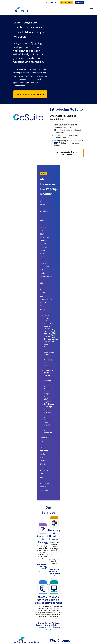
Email (49, 548)
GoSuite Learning (57, 586)
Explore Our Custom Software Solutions (30, 369)
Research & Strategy (30, 301)
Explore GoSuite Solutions (30, 95)
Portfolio (53, 578)
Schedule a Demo (40, 480)
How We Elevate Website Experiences (67, 369)
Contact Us (79, 2)
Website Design (56, 589)
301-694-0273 (51, 3)
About (71, 583)
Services (35, 578)
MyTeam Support (66, 2)
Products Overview (20, 582)
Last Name (49, 539)
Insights (72, 578)
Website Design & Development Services (39, 588)
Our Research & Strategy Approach (30, 323)
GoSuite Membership (58, 582)
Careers (72, 587)
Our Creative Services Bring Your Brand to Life (66, 323)
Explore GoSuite (57, 480)
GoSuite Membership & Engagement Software (21, 588)
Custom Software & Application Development (39, 603)
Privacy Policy (79, 638)
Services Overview (39, 582)
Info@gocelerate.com (56, 629)
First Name (48, 531)
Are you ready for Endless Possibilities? (66, 155)
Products (17, 578)
